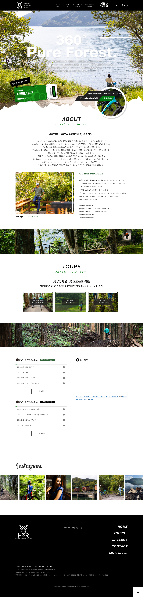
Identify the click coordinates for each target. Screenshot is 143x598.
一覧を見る (41, 393)
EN (125, 6)
